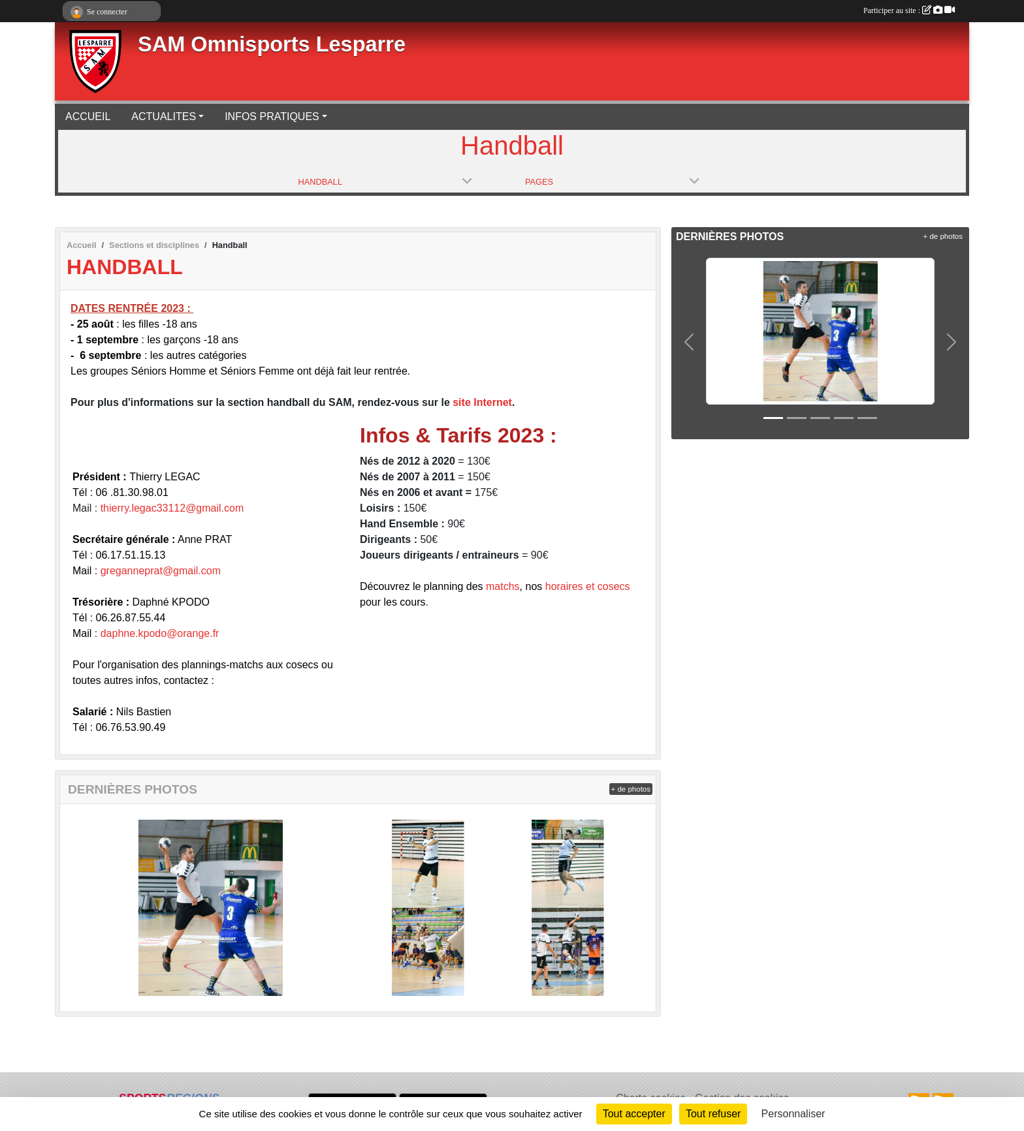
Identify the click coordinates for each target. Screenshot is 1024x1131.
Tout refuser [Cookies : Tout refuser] (713, 1113)
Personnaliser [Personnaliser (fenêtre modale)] (793, 1113)
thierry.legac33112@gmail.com (172, 508)
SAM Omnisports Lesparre (272, 44)
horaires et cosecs (587, 586)
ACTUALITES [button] (163, 116)
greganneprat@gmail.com (161, 570)
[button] (689, 341)
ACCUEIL (87, 116)
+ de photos (630, 789)
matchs (503, 586)
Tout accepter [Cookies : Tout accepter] (634, 1113)
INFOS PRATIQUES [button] (272, 116)
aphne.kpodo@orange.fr (162, 633)
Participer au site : (909, 10)
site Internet (482, 402)
